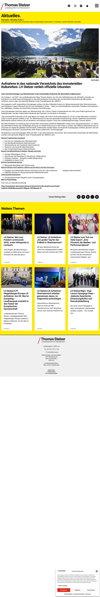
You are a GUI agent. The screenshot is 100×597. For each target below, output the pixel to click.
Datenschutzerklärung (79, 593)
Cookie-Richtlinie (68, 593)
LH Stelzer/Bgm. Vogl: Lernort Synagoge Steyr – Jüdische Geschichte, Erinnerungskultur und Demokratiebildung (82, 296)
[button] (97, 571)
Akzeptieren (63, 590)
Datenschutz (51, 371)
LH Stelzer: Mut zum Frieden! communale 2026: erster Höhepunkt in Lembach (16, 241)
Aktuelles (13, 20)
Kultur (20, 20)
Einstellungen (91, 590)
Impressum (88, 593)
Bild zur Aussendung (8, 179)
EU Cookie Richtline (51, 373)
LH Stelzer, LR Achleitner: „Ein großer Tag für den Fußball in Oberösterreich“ (49, 240)
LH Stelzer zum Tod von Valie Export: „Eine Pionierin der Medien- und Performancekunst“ (83, 241)
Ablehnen (77, 590)
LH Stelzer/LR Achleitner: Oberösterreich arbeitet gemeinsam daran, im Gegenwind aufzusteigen (49, 294)
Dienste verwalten (62, 585)
